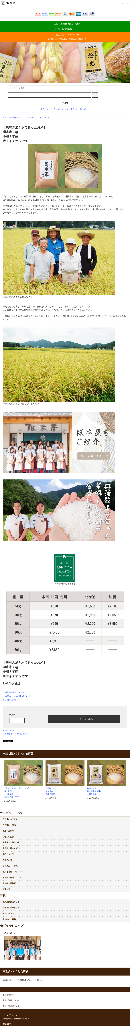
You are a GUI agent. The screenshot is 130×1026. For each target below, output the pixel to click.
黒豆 (72, 109)
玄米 (67, 109)
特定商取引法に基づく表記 (15, 734)
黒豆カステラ (46, 109)
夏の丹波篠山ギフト (11, 902)
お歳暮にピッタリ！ (11, 908)
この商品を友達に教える (14, 692)
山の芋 (79, 109)
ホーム (5, 117)
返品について (9, 730)
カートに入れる (84, 719)
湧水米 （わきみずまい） (40, 117)
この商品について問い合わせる (17, 696)
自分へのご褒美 (9, 919)
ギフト (86, 109)
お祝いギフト (8, 913)
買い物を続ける (10, 700)
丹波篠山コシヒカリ (18, 117)
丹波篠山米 (58, 109)
